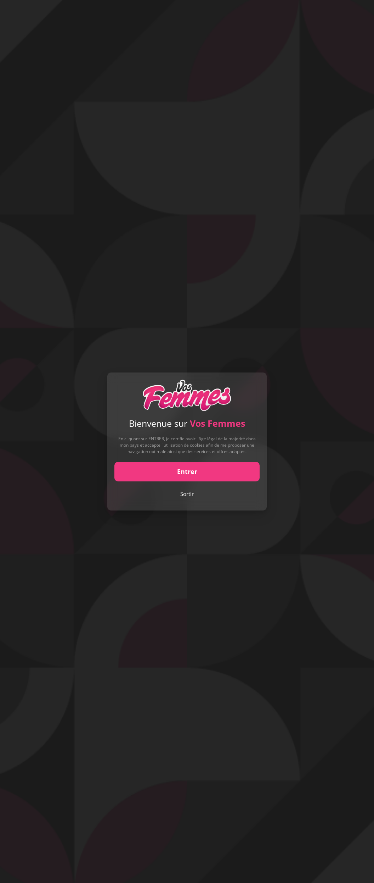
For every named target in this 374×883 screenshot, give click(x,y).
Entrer (187, 471)
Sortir (187, 493)
